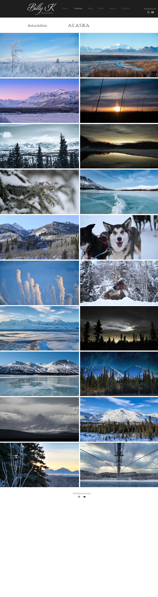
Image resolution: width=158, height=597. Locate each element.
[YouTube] (152, 12)
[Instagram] (148, 12)
